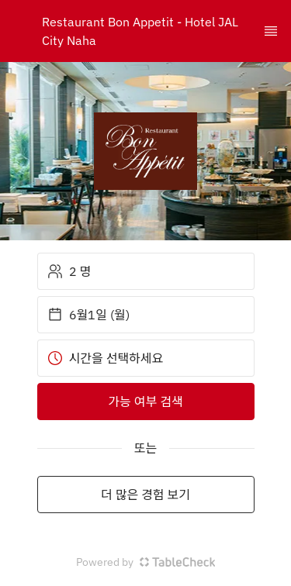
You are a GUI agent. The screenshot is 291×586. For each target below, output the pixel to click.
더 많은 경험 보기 (145, 494)
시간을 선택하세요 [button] (105, 358)
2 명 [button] (69, 271)
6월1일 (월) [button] (88, 314)
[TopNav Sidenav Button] (271, 31)
